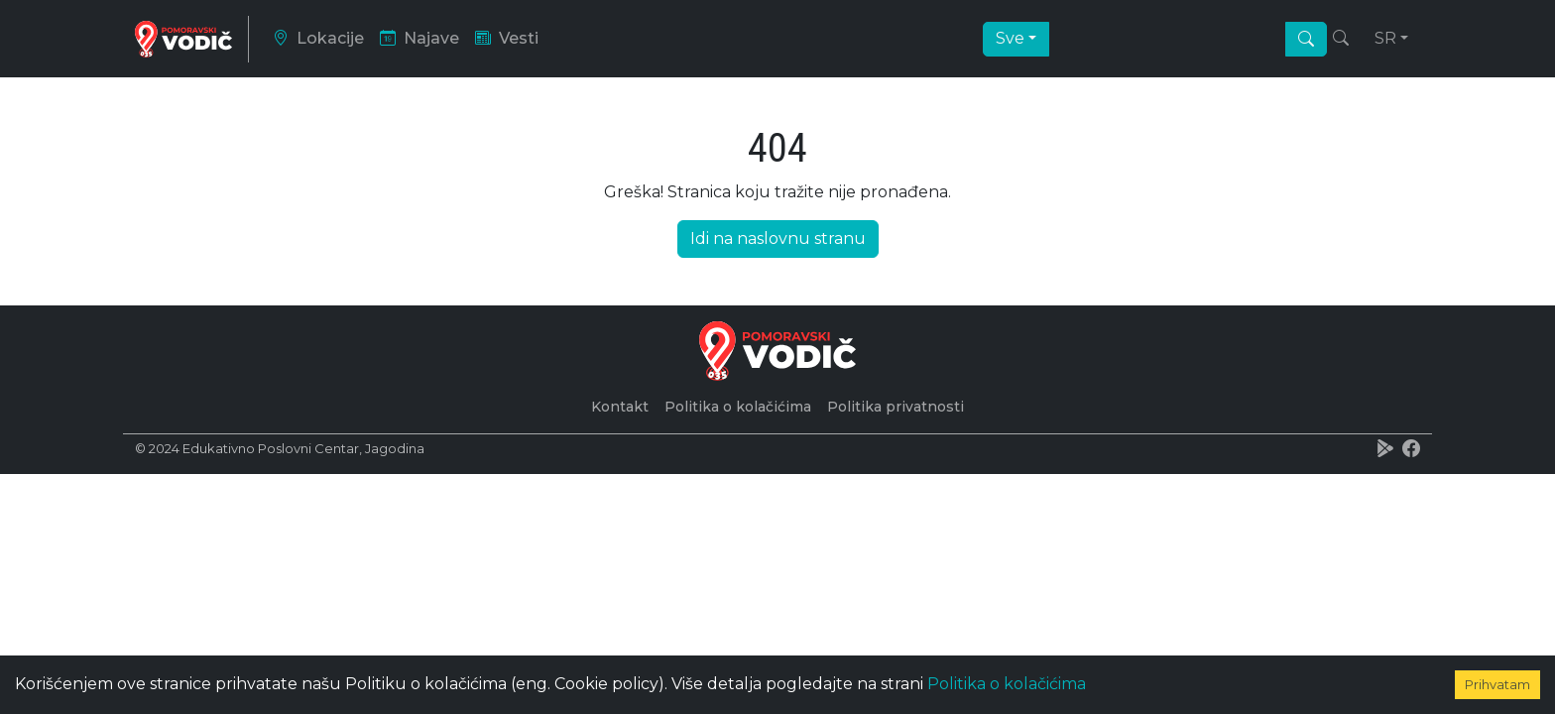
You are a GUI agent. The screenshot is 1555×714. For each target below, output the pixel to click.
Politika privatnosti (895, 404)
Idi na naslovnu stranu (778, 235)
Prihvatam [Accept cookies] (1497, 684)
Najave (419, 37)
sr (1385, 37)
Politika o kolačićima (1006, 683)
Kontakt (620, 404)
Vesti (506, 37)
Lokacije (318, 37)
